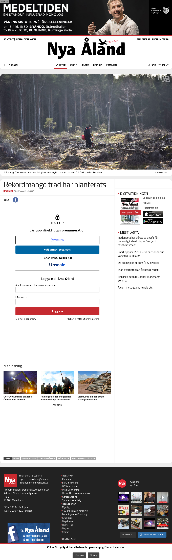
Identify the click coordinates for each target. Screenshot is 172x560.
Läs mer (79, 555)
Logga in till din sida (154, 197)
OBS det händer (70, 486)
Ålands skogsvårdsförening (83, 458)
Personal (66, 479)
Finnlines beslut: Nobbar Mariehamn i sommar (139, 279)
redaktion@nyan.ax (39, 479)
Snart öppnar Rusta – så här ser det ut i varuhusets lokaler (141, 254)
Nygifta (65, 528)
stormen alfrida (29, 458)
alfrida (16, 458)
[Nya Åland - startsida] (86, 59)
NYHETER (60, 65)
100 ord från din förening (75, 510)
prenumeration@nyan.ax (35, 490)
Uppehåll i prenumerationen (76, 493)
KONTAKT (9, 39)
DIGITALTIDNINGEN (25, 39)
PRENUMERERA (160, 39)
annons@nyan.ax (38, 483)
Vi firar (65, 532)
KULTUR (85, 65)
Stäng (93, 555)
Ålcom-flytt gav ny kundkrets (135, 287)
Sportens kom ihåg (71, 500)
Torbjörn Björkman (47, 458)
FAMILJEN (111, 65)
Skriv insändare (70, 482)
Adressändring (69, 496)
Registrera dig (150, 207)
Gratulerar (67, 517)
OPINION (97, 65)
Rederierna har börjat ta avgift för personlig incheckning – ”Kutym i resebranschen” (138, 241)
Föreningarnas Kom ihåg (74, 514)
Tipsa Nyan (67, 475)
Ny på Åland (68, 521)
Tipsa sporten (69, 503)
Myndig (66, 507)
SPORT (73, 65)
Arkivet (146, 202)
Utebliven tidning (70, 489)
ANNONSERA (143, 39)
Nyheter (8, 191)
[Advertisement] (57, 430)
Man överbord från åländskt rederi (138, 270)
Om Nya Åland (69, 539)
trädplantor (63, 458)
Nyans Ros (67, 525)
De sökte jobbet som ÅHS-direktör (138, 263)
